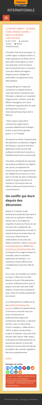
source (8, 358)
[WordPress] (16, 372)
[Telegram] (12, 372)
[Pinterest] (24, 368)
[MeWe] (28, 368)
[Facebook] (8, 368)
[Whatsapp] (8, 372)
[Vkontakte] (20, 368)
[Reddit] (32, 368)
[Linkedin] (16, 368)
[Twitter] (12, 368)
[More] (20, 372)
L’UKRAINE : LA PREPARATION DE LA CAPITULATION (20, 384)
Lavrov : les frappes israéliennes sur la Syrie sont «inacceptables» (21, 377)
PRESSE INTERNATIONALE (21, 7)
